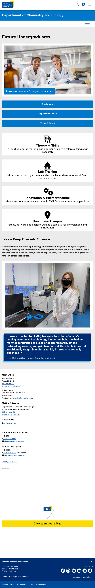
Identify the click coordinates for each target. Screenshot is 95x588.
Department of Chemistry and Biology (32, 15)
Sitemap (5, 468)
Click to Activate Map (47, 523)
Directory (6, 576)
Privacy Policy (8, 584)
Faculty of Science (9, 462)
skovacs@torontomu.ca (14, 455)
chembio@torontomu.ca (23, 398)
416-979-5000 (10, 453)
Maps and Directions (21, 576)
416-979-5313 (10, 423)
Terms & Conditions (38, 584)
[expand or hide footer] (91, 561)
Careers (76, 577)
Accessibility (22, 584)
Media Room (88, 577)
